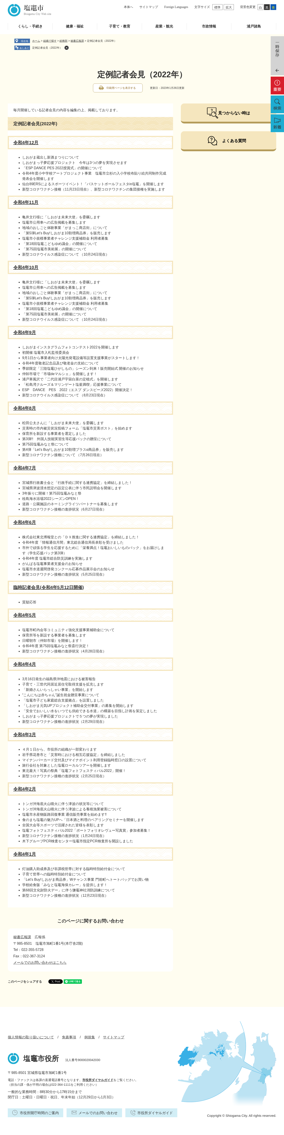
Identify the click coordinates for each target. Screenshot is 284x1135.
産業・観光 (164, 26)
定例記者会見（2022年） (47, 47)
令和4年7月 (24, 467)
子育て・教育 (119, 26)
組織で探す (50, 40)
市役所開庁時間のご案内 (39, 1113)
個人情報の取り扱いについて (31, 1037)
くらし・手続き (30, 26)
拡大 (229, 7)
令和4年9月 (24, 332)
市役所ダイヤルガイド (97, 1080)
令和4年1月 (24, 854)
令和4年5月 (24, 615)
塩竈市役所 (41, 1059)
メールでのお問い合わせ (98, 1113)
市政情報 (209, 26)
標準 (217, 7)
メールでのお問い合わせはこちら (40, 962)
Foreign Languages (176, 7)
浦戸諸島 (254, 26)
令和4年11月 (25, 202)
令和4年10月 (25, 267)
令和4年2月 (24, 789)
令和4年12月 (25, 142)
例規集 (89, 1037)
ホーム (36, 40)
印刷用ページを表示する (121, 87)
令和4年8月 (24, 408)
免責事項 (69, 1037)
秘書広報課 (77, 40)
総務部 (63, 40)
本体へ (128, 7)
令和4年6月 (24, 522)
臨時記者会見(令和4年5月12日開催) (48, 587)
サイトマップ (148, 7)
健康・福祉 (75, 26)
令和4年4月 (24, 664)
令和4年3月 (24, 734)
